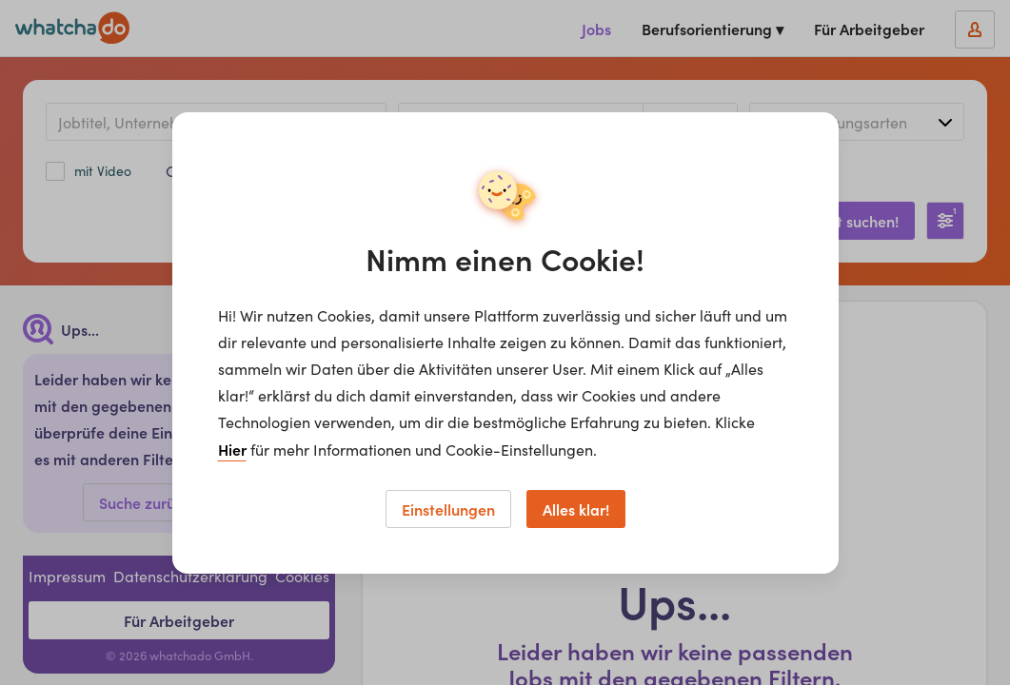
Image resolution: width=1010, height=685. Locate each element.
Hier (232, 449)
